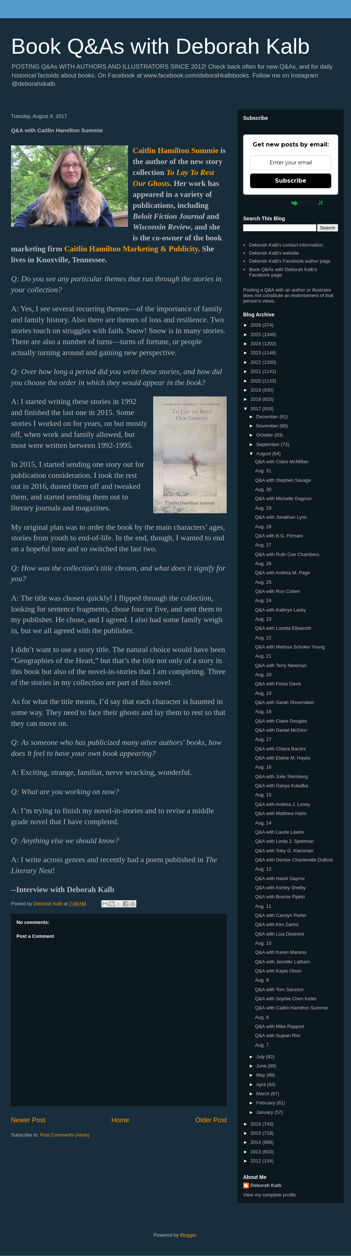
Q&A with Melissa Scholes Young (290, 647)
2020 (256, 381)
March (263, 1093)
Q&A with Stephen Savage (283, 480)
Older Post (211, 1120)
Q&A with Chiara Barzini (280, 748)
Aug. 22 (263, 637)
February (266, 1102)
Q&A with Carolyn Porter (280, 915)
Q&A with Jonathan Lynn (281, 517)
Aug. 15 (263, 795)
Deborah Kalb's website (274, 253)
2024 (256, 343)
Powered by (290, 203)
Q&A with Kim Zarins (276, 924)
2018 (256, 399)
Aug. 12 (263, 869)
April (261, 1084)
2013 (256, 1151)
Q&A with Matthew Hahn (280, 813)
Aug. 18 (263, 711)
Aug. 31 (263, 470)
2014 (256, 1142)
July (261, 1056)
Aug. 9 (262, 980)
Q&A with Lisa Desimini (279, 934)
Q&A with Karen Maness (280, 952)
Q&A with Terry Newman (280, 665)
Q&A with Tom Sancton (279, 989)
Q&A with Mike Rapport (279, 1026)
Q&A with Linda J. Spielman (284, 841)
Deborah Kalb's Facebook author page (289, 261)
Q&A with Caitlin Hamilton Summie (291, 1007)
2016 (256, 1124)
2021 (256, 371)
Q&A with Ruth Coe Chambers (287, 554)
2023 (256, 352)
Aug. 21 (263, 656)
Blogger (188, 1235)
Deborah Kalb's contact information (286, 245)
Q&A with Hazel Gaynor (280, 878)
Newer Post (28, 1120)
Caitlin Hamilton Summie (176, 150)
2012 (256, 1161)
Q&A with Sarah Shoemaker (284, 702)
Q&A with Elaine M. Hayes (282, 758)
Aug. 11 (263, 906)
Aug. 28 (263, 526)
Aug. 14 (263, 823)
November (268, 426)
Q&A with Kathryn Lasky (280, 610)
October (265, 435)
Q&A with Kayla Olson (278, 971)
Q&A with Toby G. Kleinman (284, 850)
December (268, 416)
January (265, 1112)
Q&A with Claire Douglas (281, 721)
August (264, 453)
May (261, 1075)
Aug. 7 (262, 1045)
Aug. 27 (263, 545)
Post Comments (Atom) (65, 1135)
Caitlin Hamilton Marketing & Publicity (131, 248)
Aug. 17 (263, 739)
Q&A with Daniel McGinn (281, 730)
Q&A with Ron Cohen (277, 591)
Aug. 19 (263, 693)
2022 (256, 362)
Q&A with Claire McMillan (281, 461)
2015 (256, 1133)
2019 (256, 390)
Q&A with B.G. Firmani (278, 535)
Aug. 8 (262, 1017)
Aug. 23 (263, 619)
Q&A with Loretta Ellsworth (283, 628)
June (262, 1066)
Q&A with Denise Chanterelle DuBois (294, 860)
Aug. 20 (263, 674)
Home (120, 1120)
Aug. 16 (263, 767)
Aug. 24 (263, 600)
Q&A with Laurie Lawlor (279, 832)
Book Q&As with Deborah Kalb (160, 46)
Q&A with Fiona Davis (278, 683)
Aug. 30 (263, 489)
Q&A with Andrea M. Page (282, 572)
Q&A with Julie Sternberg (281, 776)
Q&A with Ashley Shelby (280, 887)
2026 (256, 325)
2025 (256, 334)
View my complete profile (269, 1195)
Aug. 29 (263, 508)
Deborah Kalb (266, 1185)
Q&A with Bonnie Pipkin (280, 896)
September (268, 444)
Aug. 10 (263, 943)
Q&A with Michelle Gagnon (283, 498)
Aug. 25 (263, 582)
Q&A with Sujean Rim (277, 1035)
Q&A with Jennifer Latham (282, 961)
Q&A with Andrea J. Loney (282, 804)
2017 (256, 408)
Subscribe (290, 180)
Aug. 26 (263, 563)
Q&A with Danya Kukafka (281, 785)
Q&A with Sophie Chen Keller (286, 998)
